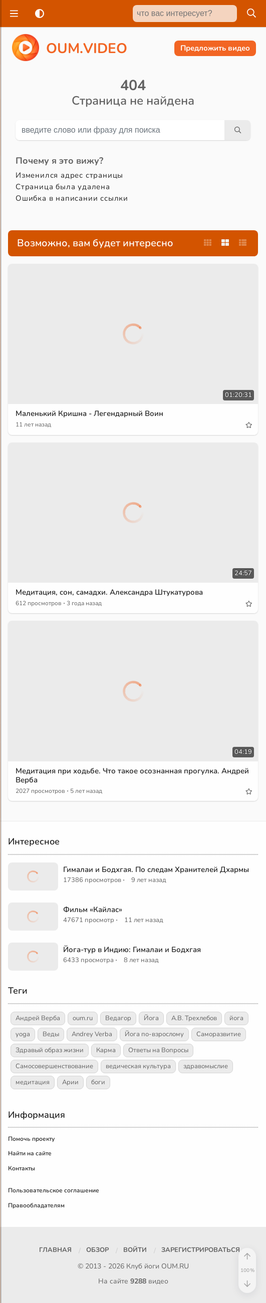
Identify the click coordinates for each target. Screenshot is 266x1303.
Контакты (21, 1168)
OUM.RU (175, 1266)
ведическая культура (138, 1066)
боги (98, 1082)
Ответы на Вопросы (158, 1050)
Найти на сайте (30, 1153)
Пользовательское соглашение (53, 1190)
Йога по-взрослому (154, 1034)
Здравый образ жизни (50, 1050)
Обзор (97, 1249)
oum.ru (83, 1018)
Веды (51, 1034)
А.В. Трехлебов (194, 1018)
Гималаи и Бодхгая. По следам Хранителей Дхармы (156, 869)
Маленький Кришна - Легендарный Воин (89, 413)
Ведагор (118, 1018)
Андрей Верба (38, 1018)
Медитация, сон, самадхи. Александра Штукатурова (109, 592)
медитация (33, 1082)
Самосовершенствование (54, 1066)
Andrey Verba (92, 1034)
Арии (70, 1082)
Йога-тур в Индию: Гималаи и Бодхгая (132, 950)
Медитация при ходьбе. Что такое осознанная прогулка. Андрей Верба (132, 775)
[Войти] (135, 1250)
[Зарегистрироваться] (200, 1250)
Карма (106, 1050)
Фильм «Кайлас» (92, 910)
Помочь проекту (31, 1139)
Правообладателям (36, 1205)
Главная (55, 1249)
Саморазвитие (218, 1034)
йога (236, 1018)
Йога (151, 1018)
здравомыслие (205, 1066)
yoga (23, 1034)
